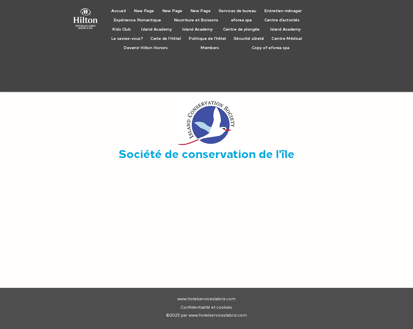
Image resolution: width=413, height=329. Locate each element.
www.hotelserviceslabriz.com (206, 299)
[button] (237, 11)
